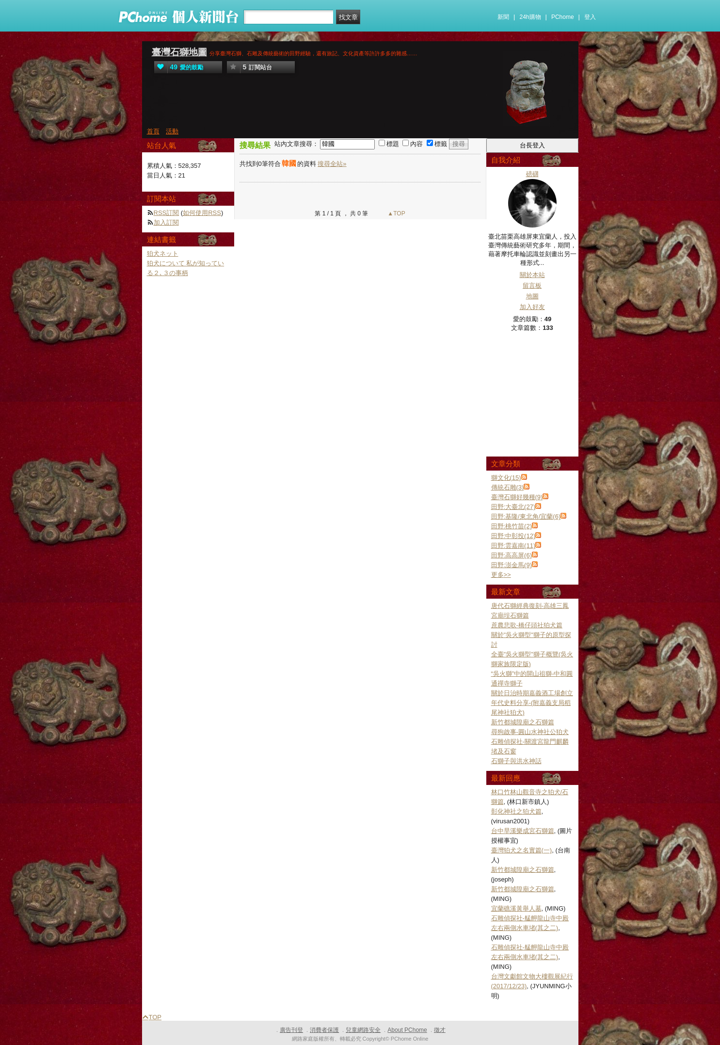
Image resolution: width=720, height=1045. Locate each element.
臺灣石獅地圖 (179, 52)
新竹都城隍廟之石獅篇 (522, 722)
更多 (501, 574)
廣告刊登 (291, 1030)
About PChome (407, 1030)
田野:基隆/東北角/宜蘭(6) (526, 516)
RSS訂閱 (166, 212)
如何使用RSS (202, 212)
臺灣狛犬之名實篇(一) (521, 850)
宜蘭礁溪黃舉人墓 (516, 908)
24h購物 (530, 17)
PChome (562, 17)
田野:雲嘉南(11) (513, 545)
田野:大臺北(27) (513, 506)
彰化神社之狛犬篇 (516, 811)
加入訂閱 (166, 222)
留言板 (532, 285)
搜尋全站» (332, 163)
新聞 (503, 17)
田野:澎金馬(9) (511, 565)
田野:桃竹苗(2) (511, 526)
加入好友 (532, 306)
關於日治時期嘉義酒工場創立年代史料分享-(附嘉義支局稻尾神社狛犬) (532, 702)
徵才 (440, 1030)
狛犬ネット (162, 253)
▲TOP (395, 213)
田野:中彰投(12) (513, 535)
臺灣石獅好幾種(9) (517, 497)
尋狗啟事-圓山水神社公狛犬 (530, 731)
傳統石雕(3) (507, 487)
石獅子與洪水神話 (516, 761)
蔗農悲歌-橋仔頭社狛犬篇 (526, 625)
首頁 (153, 131)
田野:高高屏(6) (511, 555)
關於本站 (532, 274)
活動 (172, 131)
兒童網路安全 (363, 1030)
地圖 (532, 296)
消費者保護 (324, 1030)
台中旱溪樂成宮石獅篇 (522, 830)
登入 (590, 17)
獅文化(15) (506, 477)
